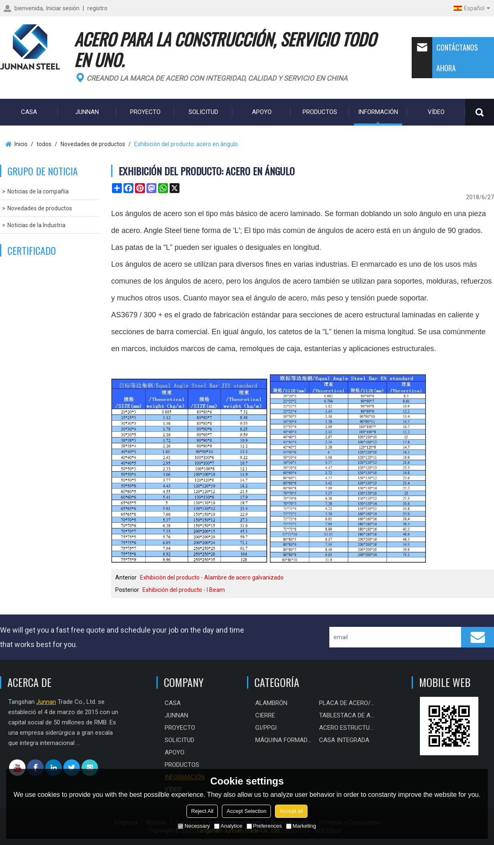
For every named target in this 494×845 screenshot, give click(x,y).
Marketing (301, 826)
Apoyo (262, 112)
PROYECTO (145, 112)
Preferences (264, 826)
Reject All (202, 811)
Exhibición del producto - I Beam (183, 590)
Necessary (194, 826)
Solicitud (203, 112)
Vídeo (436, 112)
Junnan (87, 112)
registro (97, 8)
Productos (320, 112)
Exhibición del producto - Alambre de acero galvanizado (212, 577)
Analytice (228, 826)
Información (378, 112)
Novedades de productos (93, 144)
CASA (29, 112)
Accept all (291, 811)
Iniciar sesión (62, 8)
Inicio (21, 144)
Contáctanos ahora (445, 57)
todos (44, 144)
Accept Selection (246, 811)
